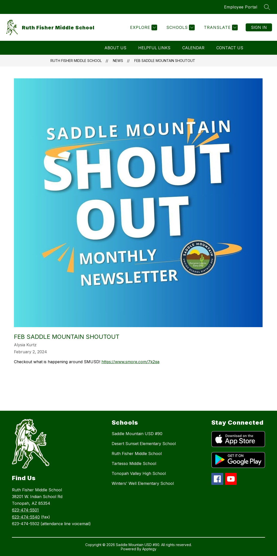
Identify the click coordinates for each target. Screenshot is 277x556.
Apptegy (149, 549)
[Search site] (267, 7)
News (118, 60)
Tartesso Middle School (134, 463)
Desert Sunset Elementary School (144, 443)
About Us (115, 47)
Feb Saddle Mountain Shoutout (164, 60)
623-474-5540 (26, 516)
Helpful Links (154, 47)
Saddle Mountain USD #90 (137, 433)
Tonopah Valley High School (139, 473)
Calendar (193, 47)
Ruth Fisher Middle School (76, 60)
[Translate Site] (220, 27)
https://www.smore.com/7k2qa (130, 361)
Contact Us (229, 47)
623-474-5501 (25, 509)
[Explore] (143, 27)
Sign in (259, 27)
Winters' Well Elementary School (143, 483)
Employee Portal (240, 6)
